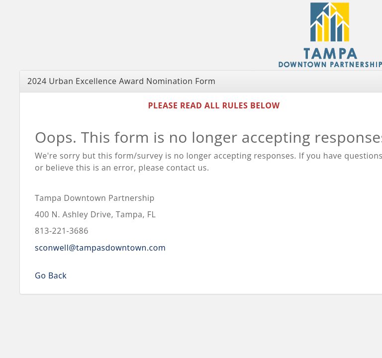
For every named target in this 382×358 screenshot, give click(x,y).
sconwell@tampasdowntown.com (100, 247)
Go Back (51, 275)
